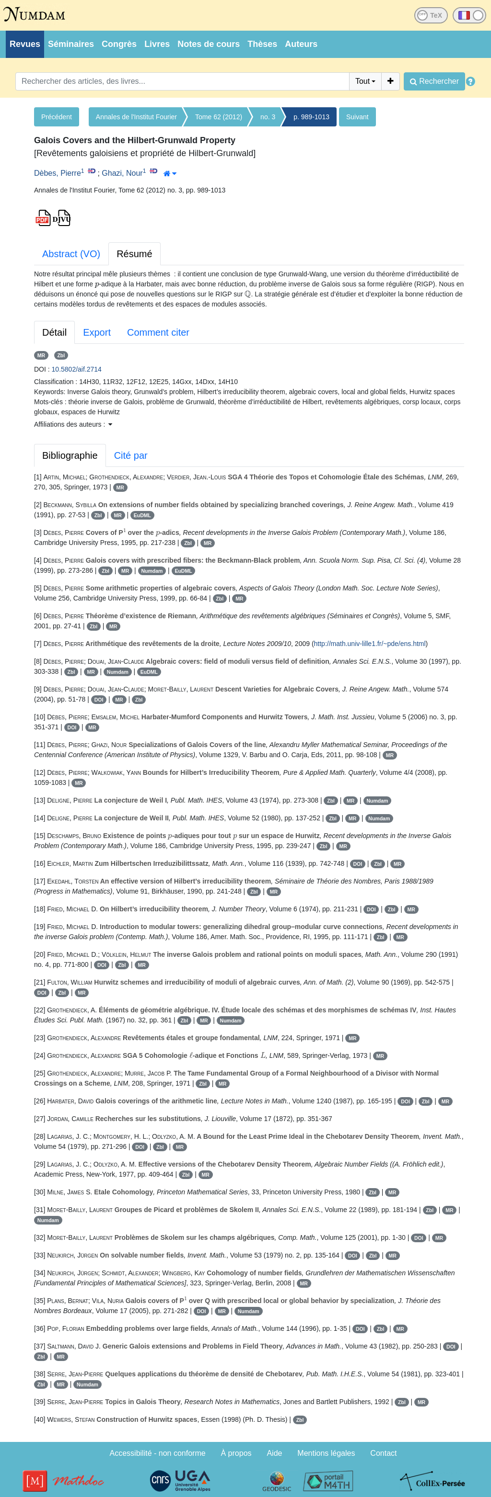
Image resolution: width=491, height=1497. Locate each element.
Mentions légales (326, 1453)
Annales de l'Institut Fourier (136, 117)
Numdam (152, 571)
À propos (236, 1453)
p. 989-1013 (311, 117)
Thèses (262, 44)
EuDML (142, 515)
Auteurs (301, 44)
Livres (157, 44)
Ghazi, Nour (122, 173)
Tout (362, 81)
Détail (54, 332)
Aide (274, 1453)
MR (41, 355)
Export (97, 332)
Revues (25, 44)
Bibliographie (70, 455)
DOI (99, 700)
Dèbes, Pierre (57, 173)
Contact (383, 1453)
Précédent (56, 117)
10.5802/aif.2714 (77, 369)
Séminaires (71, 44)
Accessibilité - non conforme (158, 1453)
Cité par (131, 455)
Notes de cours (208, 44)
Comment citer (158, 332)
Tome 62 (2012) (218, 117)
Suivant (357, 117)
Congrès (119, 44)
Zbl (61, 355)
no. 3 (267, 117)
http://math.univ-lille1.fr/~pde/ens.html (370, 643)
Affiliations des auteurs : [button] (73, 424)
